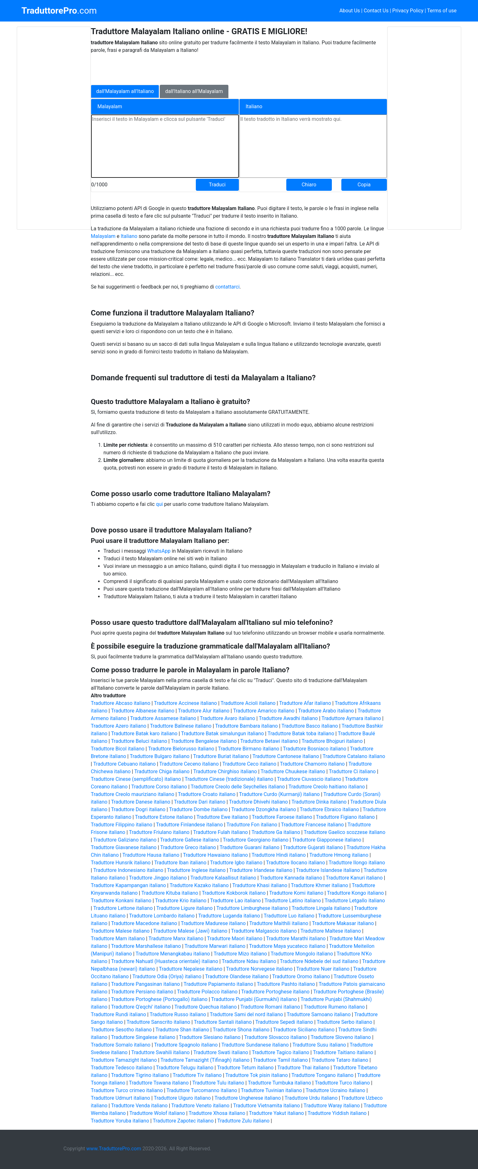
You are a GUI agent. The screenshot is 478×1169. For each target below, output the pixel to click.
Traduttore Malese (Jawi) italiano (190, 931)
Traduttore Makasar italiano (343, 923)
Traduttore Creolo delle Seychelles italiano (238, 787)
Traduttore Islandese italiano (328, 870)
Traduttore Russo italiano (178, 1014)
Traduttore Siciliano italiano (303, 1030)
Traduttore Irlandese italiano (260, 870)
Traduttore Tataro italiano (340, 1060)
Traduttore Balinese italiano (181, 726)
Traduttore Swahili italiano (160, 1052)
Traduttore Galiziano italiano (125, 840)
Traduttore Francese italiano (312, 825)
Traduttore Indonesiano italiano (128, 870)
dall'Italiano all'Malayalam (194, 91)
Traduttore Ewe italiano (222, 817)
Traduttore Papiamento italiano (218, 984)
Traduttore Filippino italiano (121, 825)
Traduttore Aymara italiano (351, 718)
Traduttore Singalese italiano (143, 1037)
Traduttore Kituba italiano (169, 893)
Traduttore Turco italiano (342, 1083)
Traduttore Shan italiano (182, 1030)
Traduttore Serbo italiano (344, 1022)
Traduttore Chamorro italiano (312, 764)
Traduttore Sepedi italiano (284, 1022)
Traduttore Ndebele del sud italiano (319, 961)
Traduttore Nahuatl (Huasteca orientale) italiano (164, 961)
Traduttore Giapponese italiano (326, 840)
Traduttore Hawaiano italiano (215, 855)
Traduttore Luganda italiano (229, 916)
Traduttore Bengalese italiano (204, 741)
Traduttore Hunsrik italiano (121, 863)
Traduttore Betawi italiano (269, 741)
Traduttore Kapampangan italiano (128, 885)
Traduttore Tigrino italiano (140, 1075)
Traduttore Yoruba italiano (120, 1121)
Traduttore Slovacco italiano (275, 1037)
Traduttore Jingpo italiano (158, 878)
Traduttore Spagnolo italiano (186, 1045)
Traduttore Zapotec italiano (183, 1121)
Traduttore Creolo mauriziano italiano (132, 794)
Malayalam (103, 236)
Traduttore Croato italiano (206, 794)
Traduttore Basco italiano (310, 726)
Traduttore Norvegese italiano (259, 969)
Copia (363, 185)
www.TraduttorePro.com (113, 1149)
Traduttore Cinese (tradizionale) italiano (229, 779)
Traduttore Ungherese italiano (247, 1098)
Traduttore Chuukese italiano (293, 771)
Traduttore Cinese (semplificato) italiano (136, 779)
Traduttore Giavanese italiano (124, 847)
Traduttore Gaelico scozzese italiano (344, 832)
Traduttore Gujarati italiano (313, 847)
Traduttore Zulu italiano (243, 1121)
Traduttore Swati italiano (220, 1052)
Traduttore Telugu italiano (184, 1068)
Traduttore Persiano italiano (142, 992)
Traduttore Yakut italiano (276, 1113)
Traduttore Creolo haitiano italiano (327, 787)
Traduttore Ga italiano (275, 832)
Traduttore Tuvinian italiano (271, 1090)
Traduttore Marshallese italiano (146, 946)
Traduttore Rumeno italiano (334, 1007)
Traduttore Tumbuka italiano (279, 1083)
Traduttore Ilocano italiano (295, 863)
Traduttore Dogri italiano (138, 809)
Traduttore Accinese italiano (185, 703)
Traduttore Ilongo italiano (357, 863)
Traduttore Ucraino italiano (335, 1090)
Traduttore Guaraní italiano (249, 847)
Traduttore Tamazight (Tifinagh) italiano (204, 1060)
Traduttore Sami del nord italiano (246, 1014)
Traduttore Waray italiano (332, 1106)
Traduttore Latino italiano (292, 901)
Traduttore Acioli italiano (248, 703)
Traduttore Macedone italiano (144, 923)
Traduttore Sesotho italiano (121, 1030)
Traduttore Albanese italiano (142, 711)
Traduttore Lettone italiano (123, 908)
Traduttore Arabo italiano (326, 711)
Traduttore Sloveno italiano (341, 1037)
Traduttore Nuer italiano (322, 969)
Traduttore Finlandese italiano (189, 825)
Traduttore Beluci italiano (139, 741)
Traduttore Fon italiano (252, 825)
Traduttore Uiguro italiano (182, 1098)
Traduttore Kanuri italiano (354, 878)
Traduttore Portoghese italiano (275, 992)
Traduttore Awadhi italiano (288, 718)
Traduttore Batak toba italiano (301, 734)
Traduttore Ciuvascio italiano (309, 779)
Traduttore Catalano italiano (354, 756)
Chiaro (309, 185)
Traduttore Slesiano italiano (210, 1037)
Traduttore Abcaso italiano (120, 703)
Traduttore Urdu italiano (311, 1098)
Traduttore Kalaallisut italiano (223, 878)
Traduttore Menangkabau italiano (172, 954)
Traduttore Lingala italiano (321, 908)
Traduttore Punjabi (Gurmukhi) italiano (254, 999)
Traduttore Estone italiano (164, 817)
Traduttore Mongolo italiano (301, 954)
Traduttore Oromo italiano (301, 976)
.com (59, 10)
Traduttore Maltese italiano (331, 931)
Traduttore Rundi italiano (118, 1014)
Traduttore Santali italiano (223, 1022)
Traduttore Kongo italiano (355, 893)
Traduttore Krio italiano (181, 901)
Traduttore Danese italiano (140, 802)
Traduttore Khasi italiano (259, 885)
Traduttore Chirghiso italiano (225, 771)
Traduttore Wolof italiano (157, 1113)
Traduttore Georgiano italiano (255, 840)
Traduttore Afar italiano (305, 703)
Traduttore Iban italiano (180, 863)
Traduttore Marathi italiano (296, 939)
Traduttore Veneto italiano (200, 1106)
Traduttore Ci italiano (352, 771)
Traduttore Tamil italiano (280, 1060)
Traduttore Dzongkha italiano (263, 809)
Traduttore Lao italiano (235, 901)
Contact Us (376, 11)
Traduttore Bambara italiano (246, 726)
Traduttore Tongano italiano (322, 1075)
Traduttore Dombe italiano (198, 809)
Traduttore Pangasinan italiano (145, 984)
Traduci (217, 185)
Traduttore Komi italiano (296, 893)
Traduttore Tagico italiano (280, 1052)
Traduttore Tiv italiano (197, 1075)
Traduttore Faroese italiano (282, 817)
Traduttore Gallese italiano (189, 840)
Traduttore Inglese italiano (196, 870)
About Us (349, 11)
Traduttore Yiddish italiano (337, 1113)
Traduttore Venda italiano (139, 1106)
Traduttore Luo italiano (289, 916)
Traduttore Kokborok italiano (234, 893)
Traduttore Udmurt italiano (120, 1098)
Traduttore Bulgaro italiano (159, 756)
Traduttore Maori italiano (234, 939)
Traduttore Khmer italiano (319, 885)
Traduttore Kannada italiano (291, 878)
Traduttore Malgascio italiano (264, 931)
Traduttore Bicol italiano (117, 749)
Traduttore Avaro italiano (227, 718)
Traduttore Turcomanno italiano (201, 1090)
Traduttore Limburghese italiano (252, 908)
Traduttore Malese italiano (120, 931)
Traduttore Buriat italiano (221, 756)
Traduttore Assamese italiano (163, 718)
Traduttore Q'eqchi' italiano (141, 1007)
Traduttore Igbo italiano (236, 863)
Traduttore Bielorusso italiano (181, 749)
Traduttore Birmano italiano (248, 749)
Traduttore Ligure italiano (184, 908)
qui (159, 504)
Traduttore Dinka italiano (318, 802)
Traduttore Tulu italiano (218, 1083)
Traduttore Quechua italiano (205, 1007)
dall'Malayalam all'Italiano (125, 91)
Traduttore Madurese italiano (213, 923)
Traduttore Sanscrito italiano (158, 1022)
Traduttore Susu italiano (319, 1045)
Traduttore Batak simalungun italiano (222, 734)
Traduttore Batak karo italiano (144, 734)
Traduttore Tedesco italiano (121, 1068)
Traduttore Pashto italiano (286, 984)
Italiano (130, 236)
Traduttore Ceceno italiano (189, 764)
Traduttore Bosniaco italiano (314, 749)
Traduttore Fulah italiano (220, 832)
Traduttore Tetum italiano (245, 1068)
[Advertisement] (53, 128)
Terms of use (441, 11)
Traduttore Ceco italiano (249, 764)
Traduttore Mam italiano (118, 939)
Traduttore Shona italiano (241, 1030)
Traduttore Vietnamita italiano (266, 1106)
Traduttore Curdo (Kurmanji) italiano (279, 794)
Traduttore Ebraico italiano (329, 809)
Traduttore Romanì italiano (270, 1007)
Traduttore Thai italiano (303, 1068)
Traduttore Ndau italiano (249, 961)
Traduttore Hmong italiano (338, 855)
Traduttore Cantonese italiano (285, 756)
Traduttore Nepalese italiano (190, 969)
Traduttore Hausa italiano (150, 855)
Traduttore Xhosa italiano (217, 1113)
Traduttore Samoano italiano (319, 1014)
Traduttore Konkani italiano (121, 901)
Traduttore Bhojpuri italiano (332, 741)
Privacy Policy (408, 11)
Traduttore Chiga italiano (161, 771)
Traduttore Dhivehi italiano (258, 802)
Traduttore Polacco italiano (207, 992)
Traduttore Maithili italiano (278, 923)
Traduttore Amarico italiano (264, 711)
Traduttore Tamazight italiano (124, 1060)
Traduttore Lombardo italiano (162, 916)
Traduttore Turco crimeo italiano (127, 1090)
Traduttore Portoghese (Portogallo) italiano (159, 999)
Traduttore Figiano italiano (345, 817)
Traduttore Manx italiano (175, 939)
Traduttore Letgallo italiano (355, 901)
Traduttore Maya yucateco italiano (287, 946)
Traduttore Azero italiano (118, 726)
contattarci (227, 287)
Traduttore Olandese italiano (237, 976)
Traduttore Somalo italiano (120, 1045)
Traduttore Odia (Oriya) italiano (166, 976)
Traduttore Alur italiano (204, 711)
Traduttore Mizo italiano (240, 954)
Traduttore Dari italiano (200, 802)
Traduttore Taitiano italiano (343, 1052)
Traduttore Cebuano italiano (124, 764)
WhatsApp (159, 551)
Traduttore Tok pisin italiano (256, 1075)
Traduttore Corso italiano (159, 787)
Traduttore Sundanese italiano (255, 1045)
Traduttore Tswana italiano (159, 1083)
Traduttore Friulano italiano (159, 832)
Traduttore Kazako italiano (199, 885)
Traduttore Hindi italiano (278, 855)
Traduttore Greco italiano (188, 847)
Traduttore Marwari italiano (214, 946)
